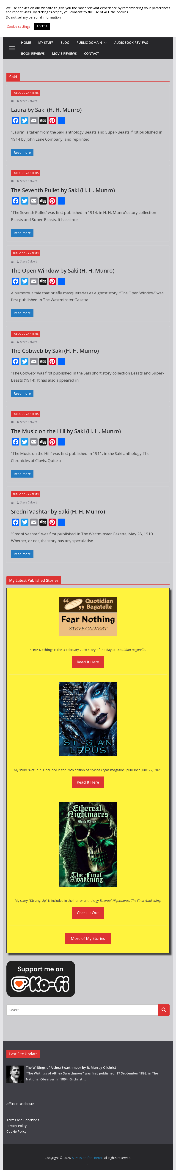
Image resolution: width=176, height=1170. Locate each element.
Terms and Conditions (22, 1120)
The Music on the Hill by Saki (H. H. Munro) (66, 431)
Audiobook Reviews (131, 42)
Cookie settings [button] (18, 26)
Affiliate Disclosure (20, 1104)
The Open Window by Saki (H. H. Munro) (62, 270)
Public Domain (89, 42)
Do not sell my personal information (33, 17)
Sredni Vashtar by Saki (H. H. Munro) (58, 511)
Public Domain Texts (25, 92)
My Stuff (45, 42)
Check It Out (88, 912)
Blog (64, 42)
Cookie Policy (16, 1131)
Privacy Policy (16, 1126)
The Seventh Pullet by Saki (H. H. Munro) (63, 190)
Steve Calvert (28, 101)
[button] (104, 42)
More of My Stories (88, 938)
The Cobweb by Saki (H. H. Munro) (55, 350)
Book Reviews (33, 53)
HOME (26, 42)
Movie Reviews (64, 53)
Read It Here (88, 661)
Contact (91, 53)
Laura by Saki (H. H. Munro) (46, 109)
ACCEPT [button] (42, 26)
